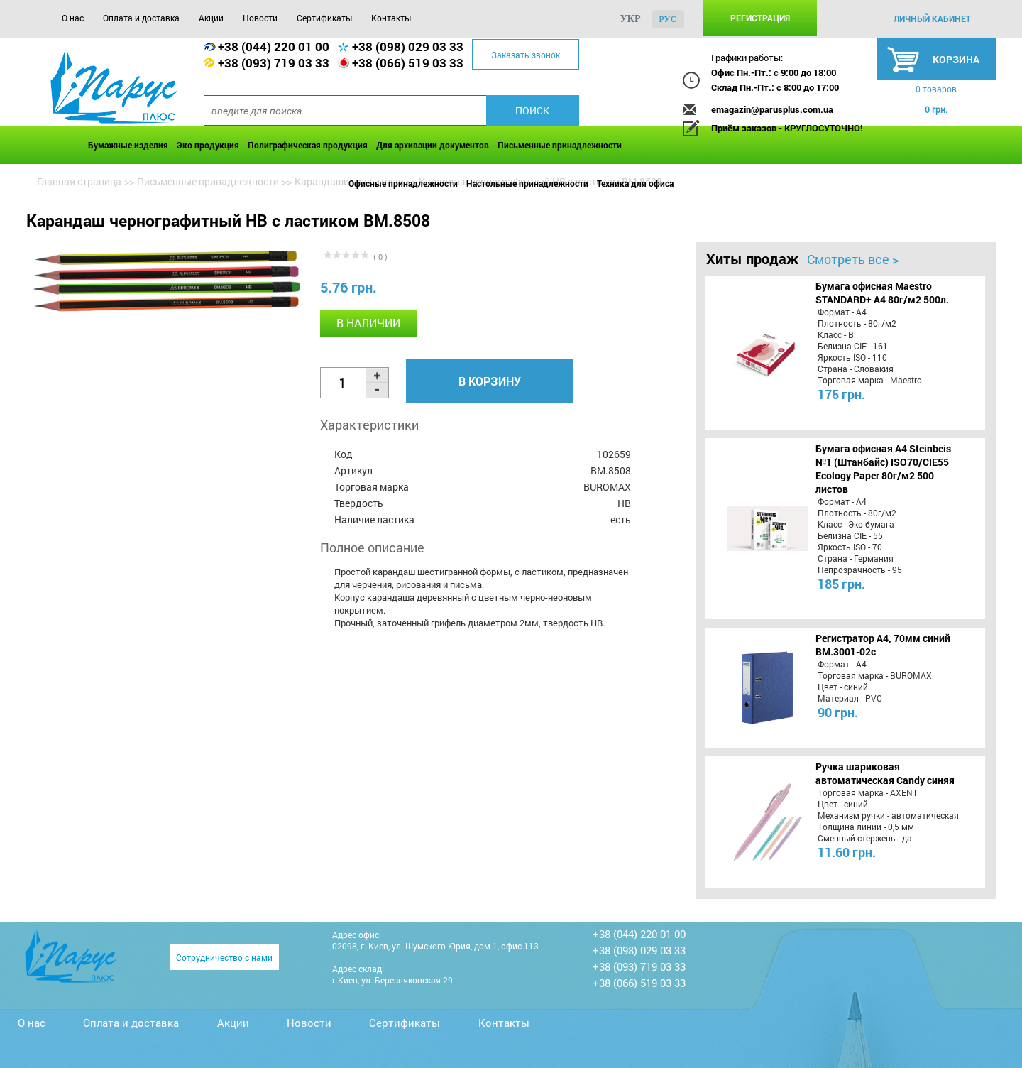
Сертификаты (324, 17)
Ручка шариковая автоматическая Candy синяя (885, 773)
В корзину (489, 381)
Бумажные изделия (128, 145)
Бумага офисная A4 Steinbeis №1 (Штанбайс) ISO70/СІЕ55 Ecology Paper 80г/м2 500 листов (883, 469)
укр (630, 18)
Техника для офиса (635, 183)
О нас (73, 17)
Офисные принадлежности (403, 183)
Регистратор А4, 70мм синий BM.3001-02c (882, 644)
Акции (211, 17)
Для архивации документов (432, 145)
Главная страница (79, 181)
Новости (260, 17)
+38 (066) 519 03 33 (407, 63)
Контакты (391, 17)
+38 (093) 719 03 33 (273, 63)
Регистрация (760, 17)
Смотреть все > (853, 259)
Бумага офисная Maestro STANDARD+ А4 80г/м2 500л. (882, 292)
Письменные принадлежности (560, 145)
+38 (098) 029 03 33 (407, 46)
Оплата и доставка (141, 17)
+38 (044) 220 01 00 (273, 46)
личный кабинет (932, 18)
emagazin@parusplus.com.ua (772, 109)
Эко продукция (208, 145)
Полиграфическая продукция (308, 145)
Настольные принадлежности (527, 183)
